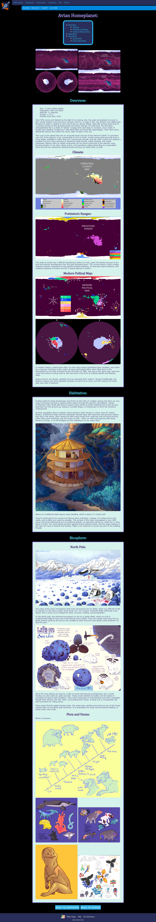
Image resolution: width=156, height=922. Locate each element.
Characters (41, 3)
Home (66, 3)
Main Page (71, 917)
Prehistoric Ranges (80, 29)
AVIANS (26, 8)
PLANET (44, 8)
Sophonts (30, 3)
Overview (72, 25)
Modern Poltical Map (81, 31)
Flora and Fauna (79, 40)
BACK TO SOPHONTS (67, 907)
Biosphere (72, 36)
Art (60, 3)
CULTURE (53, 8)
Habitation (72, 34)
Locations (52, 3)
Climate (76, 27)
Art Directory (89, 917)
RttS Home (18, 3)
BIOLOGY (35, 8)
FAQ (79, 917)
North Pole (77, 38)
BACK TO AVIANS (90, 907)
